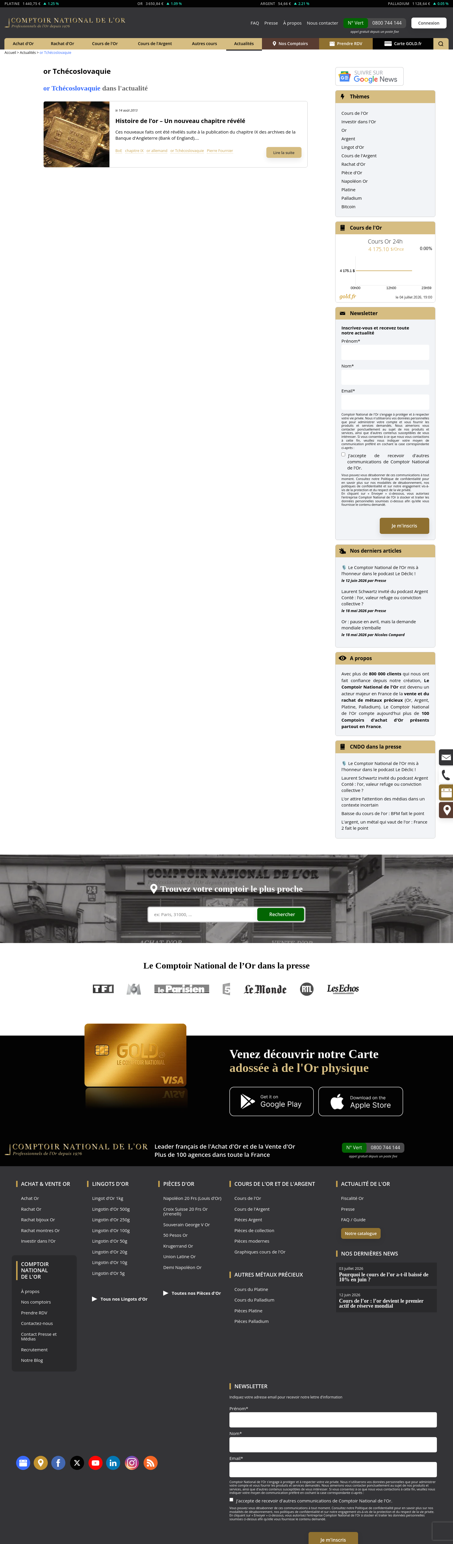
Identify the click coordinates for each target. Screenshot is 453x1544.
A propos (361, 658)
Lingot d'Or (352, 147)
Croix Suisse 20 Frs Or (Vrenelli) (185, 1211)
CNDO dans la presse (375, 746)
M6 (134, 989)
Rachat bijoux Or (38, 1219)
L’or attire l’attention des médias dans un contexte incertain (383, 802)
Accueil (10, 52)
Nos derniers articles (375, 550)
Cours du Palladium (254, 1299)
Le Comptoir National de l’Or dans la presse (226, 965)
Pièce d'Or (351, 172)
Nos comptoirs (36, 1301)
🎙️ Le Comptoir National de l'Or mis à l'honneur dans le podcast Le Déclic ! (379, 766)
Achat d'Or (23, 43)
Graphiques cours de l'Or (259, 1251)
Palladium (351, 198)
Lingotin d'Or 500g (111, 1209)
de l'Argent (298, 1183)
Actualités (244, 43)
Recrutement (34, 1349)
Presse (271, 23)
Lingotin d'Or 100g (111, 1230)
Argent (348, 138)
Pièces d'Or (178, 1183)
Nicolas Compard (389, 634)
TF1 (103, 989)
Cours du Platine (251, 1289)
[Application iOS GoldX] (360, 1102)
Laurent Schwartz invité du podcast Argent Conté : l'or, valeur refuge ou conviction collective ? (384, 784)
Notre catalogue (361, 1233)
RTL (306, 989)
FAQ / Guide (353, 1219)
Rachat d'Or (62, 43)
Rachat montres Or (40, 1230)
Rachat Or (31, 1209)
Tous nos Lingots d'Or (119, 1299)
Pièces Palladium (251, 1321)
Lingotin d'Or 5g (108, 1273)
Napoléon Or (354, 181)
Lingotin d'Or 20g (109, 1251)
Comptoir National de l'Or (35, 1270)
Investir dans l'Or (358, 121)
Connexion (428, 23)
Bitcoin (348, 206)
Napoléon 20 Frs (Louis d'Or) (192, 1198)
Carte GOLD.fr (403, 43)
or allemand (157, 150)
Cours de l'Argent (155, 43)
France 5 (226, 989)
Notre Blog (32, 1360)
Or (344, 130)
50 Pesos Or (175, 1235)
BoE (118, 150)
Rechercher (282, 914)
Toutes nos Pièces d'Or (192, 1293)
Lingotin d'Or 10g (109, 1262)
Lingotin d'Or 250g (111, 1219)
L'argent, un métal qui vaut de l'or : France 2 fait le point (384, 825)
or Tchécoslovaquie (187, 150)
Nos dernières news (369, 1253)
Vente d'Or (280, 1146)
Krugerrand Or (178, 1246)
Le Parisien (181, 989)
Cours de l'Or (105, 43)
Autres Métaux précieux (268, 1274)
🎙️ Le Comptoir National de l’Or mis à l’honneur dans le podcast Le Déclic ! (379, 570)
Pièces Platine (248, 1310)
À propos (292, 23)
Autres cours (204, 43)
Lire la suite (284, 152)
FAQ (255, 23)
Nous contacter (322, 23)
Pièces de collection (254, 1230)
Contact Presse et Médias (39, 1336)
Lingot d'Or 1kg (107, 1198)
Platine (348, 189)
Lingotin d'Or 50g (109, 1241)
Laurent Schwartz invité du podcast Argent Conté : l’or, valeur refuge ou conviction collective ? (384, 597)
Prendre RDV (346, 43)
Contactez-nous (37, 1323)
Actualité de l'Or (365, 1183)
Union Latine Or (179, 1256)
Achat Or (30, 1198)
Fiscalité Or (352, 1198)
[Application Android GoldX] (271, 1102)
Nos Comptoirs (290, 43)
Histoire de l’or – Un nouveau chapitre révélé (180, 121)
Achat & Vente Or (45, 1183)
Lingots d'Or (110, 1183)
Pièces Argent (248, 1219)
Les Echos (343, 989)
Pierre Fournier (220, 150)
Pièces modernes (251, 1241)
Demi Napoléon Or (182, 1267)
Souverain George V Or (186, 1224)
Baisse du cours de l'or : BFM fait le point (382, 813)
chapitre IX (134, 150)
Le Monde (265, 989)
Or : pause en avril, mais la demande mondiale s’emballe (378, 625)
